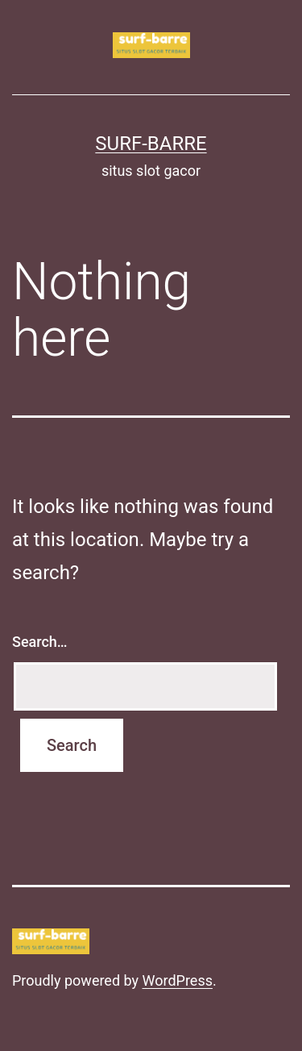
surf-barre (150, 143)
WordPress (178, 980)
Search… (40, 641)
